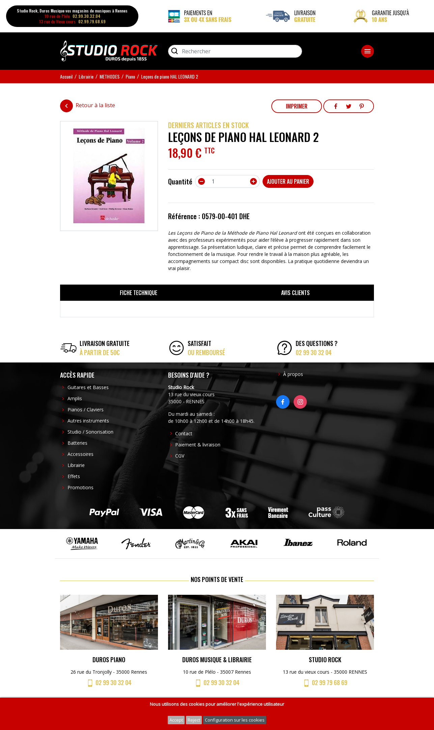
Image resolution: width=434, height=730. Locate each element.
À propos (293, 374)
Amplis (74, 398)
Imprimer (296, 106)
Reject (194, 720)
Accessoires (80, 454)
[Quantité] (227, 181)
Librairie (76, 465)
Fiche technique (138, 293)
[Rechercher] (235, 51)
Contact (183, 433)
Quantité (180, 181)
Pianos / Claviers (85, 409)
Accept (176, 720)
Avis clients (295, 293)
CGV (179, 455)
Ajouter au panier (288, 181)
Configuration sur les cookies (235, 720)
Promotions (80, 487)
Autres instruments (88, 420)
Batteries (77, 443)
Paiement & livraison (197, 444)
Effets (73, 476)
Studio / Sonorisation (90, 432)
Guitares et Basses (88, 387)
